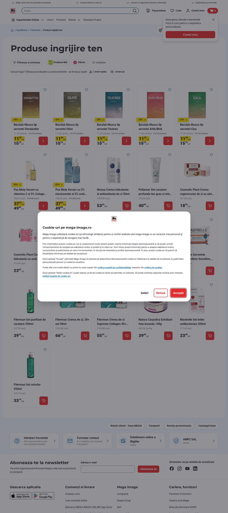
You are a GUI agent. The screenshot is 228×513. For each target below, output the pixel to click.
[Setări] (144, 293)
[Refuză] (161, 293)
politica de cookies (153, 267)
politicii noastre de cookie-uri (56, 276)
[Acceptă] (178, 293)
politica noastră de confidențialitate (114, 267)
